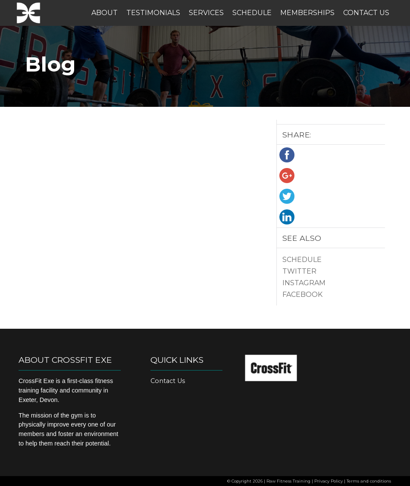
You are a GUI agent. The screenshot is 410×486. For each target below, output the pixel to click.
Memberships (307, 13)
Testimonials (153, 13)
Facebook (302, 294)
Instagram (303, 283)
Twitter (299, 271)
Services (206, 13)
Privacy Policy (328, 481)
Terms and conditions (369, 481)
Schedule (252, 13)
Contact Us (366, 13)
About (104, 13)
